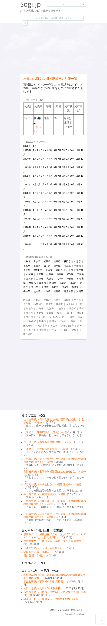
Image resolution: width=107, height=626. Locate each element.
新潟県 (49, 270)
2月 (38, 150)
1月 (34, 146)
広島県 (63, 283)
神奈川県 (37, 270)
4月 (47, 150)
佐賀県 (75, 287)
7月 (59, 150)
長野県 (39, 274)
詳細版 (58, 530)
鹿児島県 (68, 291)
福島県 (26, 265)
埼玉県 (67, 265)
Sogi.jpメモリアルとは (59, 610)
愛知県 (70, 274)
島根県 (42, 283)
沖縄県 (79, 291)
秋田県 (67, 261)
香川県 (34, 287)
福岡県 (65, 287)
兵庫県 (60, 278)
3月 (43, 150)
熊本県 (36, 291)
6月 (55, 150)
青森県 (36, 261)
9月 (67, 150)
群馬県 (57, 265)
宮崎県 (57, 291)
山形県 (77, 261)
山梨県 (29, 274)
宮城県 (57, 261)
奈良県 (70, 278)
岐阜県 (50, 274)
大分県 (47, 291)
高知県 (55, 287)
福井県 (79, 270)
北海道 (26, 261)
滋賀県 (29, 278)
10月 (72, 150)
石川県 (69, 270)
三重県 (80, 274)
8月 (63, 150)
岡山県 (52, 283)
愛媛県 (44, 287)
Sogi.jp (83, 614)
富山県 (59, 270)
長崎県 (26, 291)
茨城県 (36, 265)
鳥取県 (32, 283)
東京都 (26, 270)
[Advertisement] (63, 48)
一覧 (41, 415)
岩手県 (47, 261)
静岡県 (60, 274)
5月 (51, 150)
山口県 (73, 283)
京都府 (39, 278)
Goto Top (101, 620)
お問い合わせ (76, 610)
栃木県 (47, 265)
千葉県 (77, 265)
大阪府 (50, 278)
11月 (77, 150)
